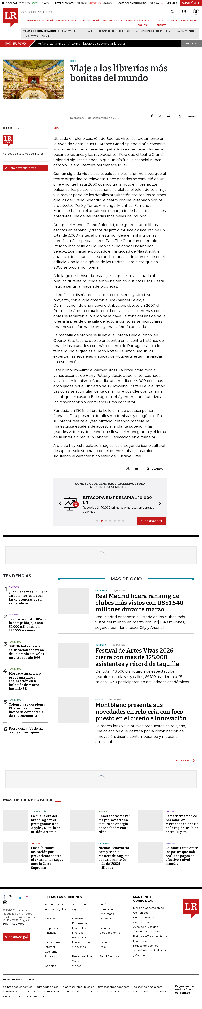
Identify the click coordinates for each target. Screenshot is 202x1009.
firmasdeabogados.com (113, 986)
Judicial (36, 843)
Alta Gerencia (81, 904)
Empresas (51, 928)
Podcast (50, 956)
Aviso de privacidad (145, 926)
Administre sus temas (20, 167)
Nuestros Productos (146, 917)
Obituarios (79, 946)
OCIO (74, 20)
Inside (103, 942)
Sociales (50, 965)
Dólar (45, 36)
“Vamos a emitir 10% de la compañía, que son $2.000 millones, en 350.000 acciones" (28, 624)
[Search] (172, 12)
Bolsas (13, 614)
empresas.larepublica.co (78, 986)
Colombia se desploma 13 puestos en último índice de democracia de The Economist (27, 710)
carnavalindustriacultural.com (62, 991)
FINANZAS (33, 20)
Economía (105, 918)
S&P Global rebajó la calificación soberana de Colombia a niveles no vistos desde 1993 (26, 652)
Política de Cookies (145, 945)
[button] (58, 504)
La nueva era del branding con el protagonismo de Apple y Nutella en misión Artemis (46, 824)
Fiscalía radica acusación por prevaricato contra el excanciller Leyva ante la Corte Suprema (47, 858)
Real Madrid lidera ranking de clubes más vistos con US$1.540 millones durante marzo (139, 603)
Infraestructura (81, 942)
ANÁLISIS (129, 20)
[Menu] (24, 20)
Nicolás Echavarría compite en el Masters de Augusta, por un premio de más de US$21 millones (114, 858)
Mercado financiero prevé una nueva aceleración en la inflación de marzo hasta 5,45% (25, 681)
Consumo (51, 918)
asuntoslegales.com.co (18, 986)
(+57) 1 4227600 (13, 923)
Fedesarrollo (105, 31)
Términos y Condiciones (148, 931)
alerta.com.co (12, 996)
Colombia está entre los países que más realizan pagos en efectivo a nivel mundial (182, 856)
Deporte (104, 843)
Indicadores (52, 942)
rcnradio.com (115, 991)
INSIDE (193, 20)
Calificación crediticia (148, 31)
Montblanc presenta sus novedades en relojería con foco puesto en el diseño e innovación (141, 712)
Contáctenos (141, 922)
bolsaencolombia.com (147, 986)
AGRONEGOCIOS (112, 20)
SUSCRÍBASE (191, 3)
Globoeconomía (110, 932)
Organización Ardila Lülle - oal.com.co (184, 989)
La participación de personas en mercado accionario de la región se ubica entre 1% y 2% (182, 824)
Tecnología (38, 811)
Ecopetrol (124, 31)
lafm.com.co (160, 991)
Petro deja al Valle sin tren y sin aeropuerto (26, 730)
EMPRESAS (62, 20)
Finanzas (50, 932)
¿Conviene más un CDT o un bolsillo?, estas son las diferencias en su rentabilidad (28, 597)
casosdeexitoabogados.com (21, 991)
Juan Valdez (69, 31)
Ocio (102, 946)
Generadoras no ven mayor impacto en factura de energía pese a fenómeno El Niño (114, 824)
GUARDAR (187, 116)
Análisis (103, 904)
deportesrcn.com (36, 996)
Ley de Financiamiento (180, 31)
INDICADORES (179, 20)
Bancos (14, 587)
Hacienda (15, 641)
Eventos (104, 928)
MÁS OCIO (183, 760)
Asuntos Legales (55, 909)
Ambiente (104, 811)
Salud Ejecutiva (109, 956)
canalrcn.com (94, 991)
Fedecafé (87, 31)
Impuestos (31, 36)
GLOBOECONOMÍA (90, 20)
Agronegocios (54, 904)
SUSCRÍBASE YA (151, 521)
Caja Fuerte (79, 909)
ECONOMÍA (48, 20)
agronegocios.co (47, 986)
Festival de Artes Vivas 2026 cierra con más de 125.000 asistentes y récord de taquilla (137, 657)
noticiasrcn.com (138, 991)
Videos (76, 965)
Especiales (79, 928)
